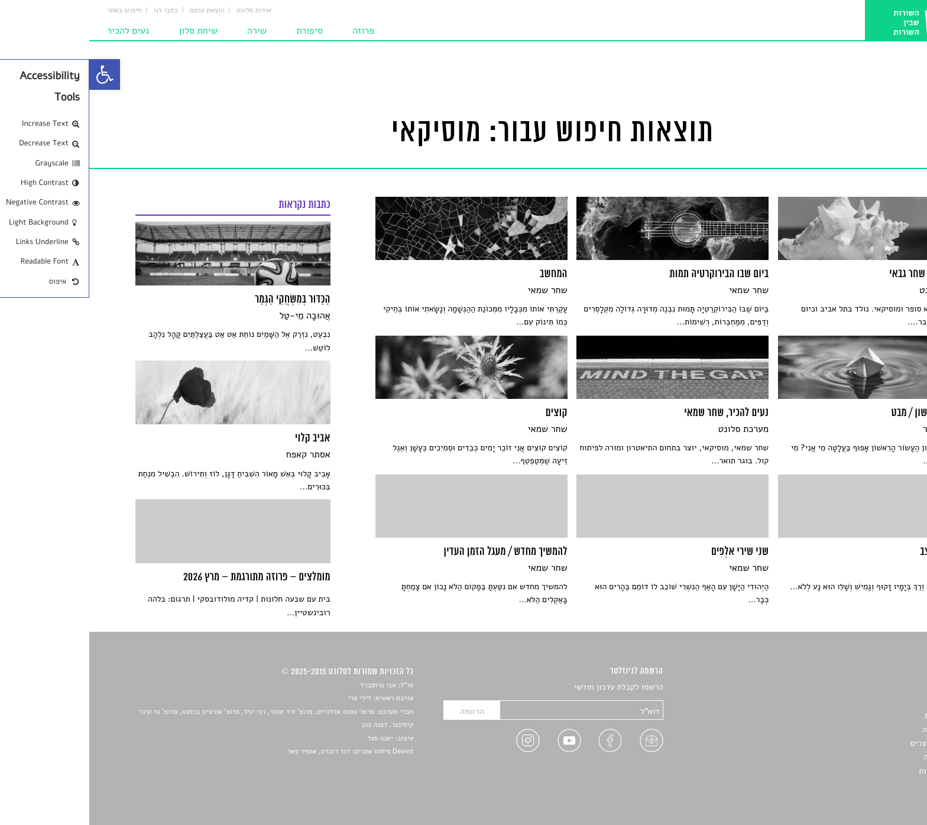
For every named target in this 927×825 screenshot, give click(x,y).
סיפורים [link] (867, 687)
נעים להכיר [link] (39, 30)
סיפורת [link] (220, 30)
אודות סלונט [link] (165, 10)
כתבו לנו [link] (76, 10)
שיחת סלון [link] (108, 30)
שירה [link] (167, 30)
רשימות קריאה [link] (857, 729)
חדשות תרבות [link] (858, 715)
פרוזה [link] (274, 30)
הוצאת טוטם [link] (118, 10)
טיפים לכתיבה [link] (857, 756)
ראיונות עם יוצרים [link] (851, 743)
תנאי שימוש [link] (861, 784)
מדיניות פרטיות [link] (854, 771)
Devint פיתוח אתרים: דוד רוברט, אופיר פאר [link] (261, 751)
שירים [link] (871, 701)
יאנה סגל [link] (291, 738)
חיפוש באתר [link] (35, 10)
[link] (15, 74)
